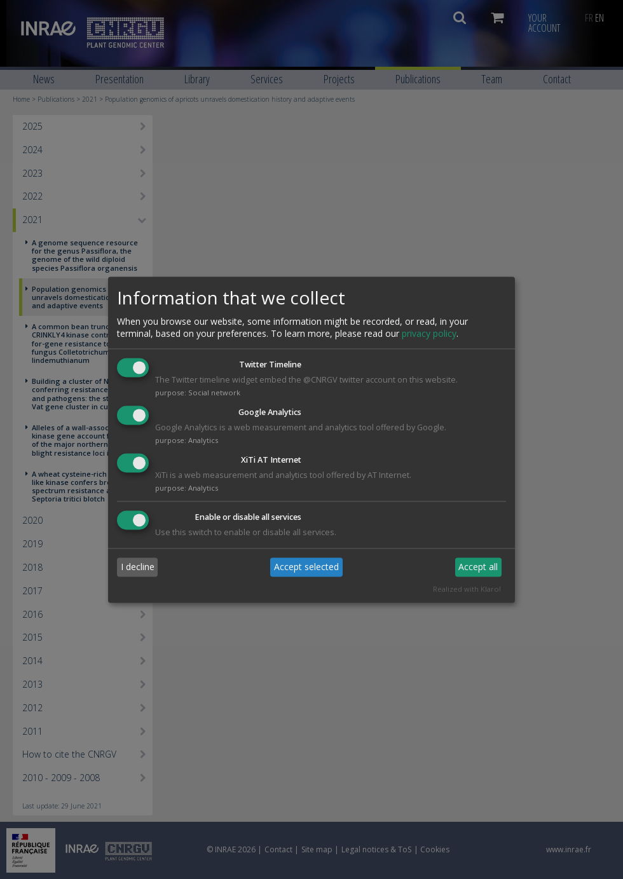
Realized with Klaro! (467, 589)
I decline (137, 567)
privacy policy (429, 334)
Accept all (478, 567)
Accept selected (306, 567)
